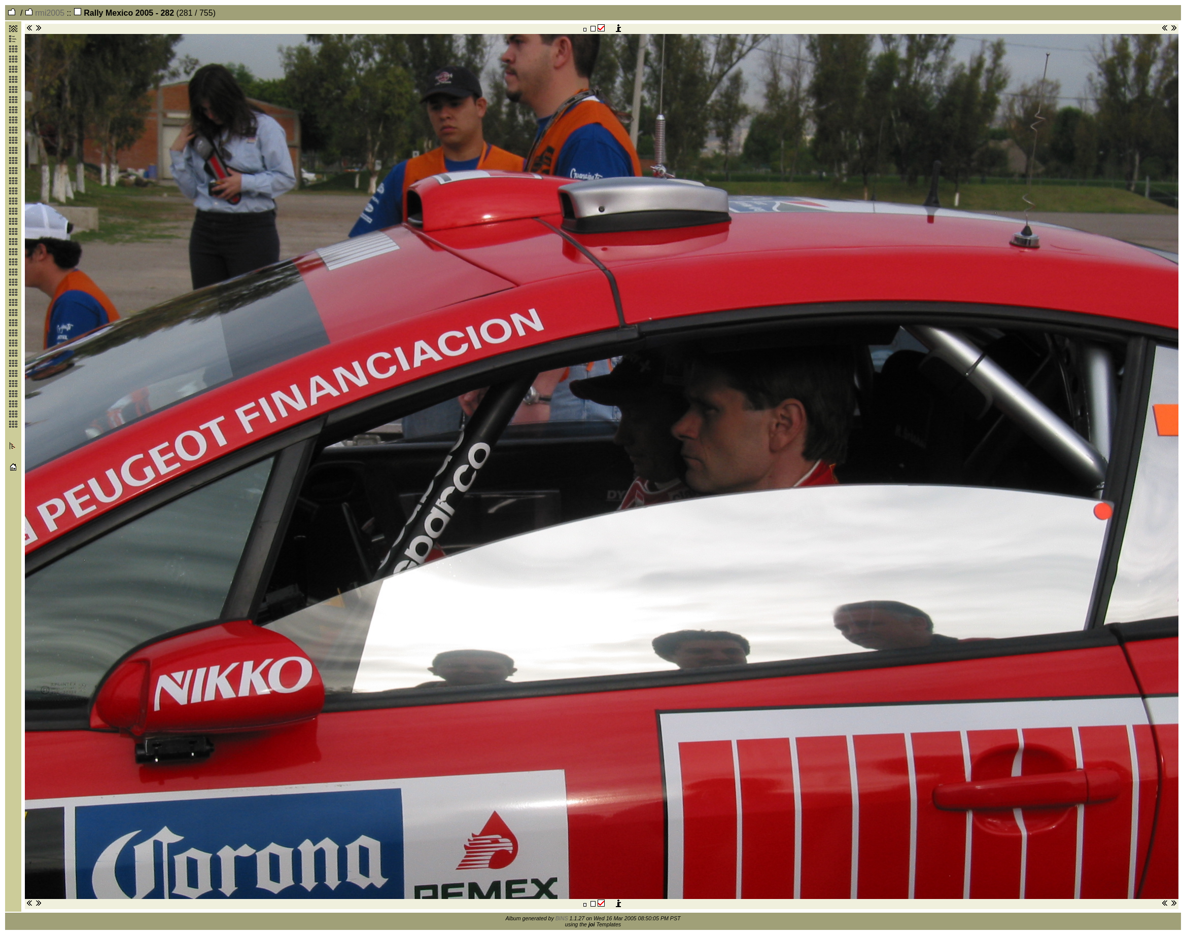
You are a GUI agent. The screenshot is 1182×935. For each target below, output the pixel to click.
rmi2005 (44, 13)
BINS (561, 918)
